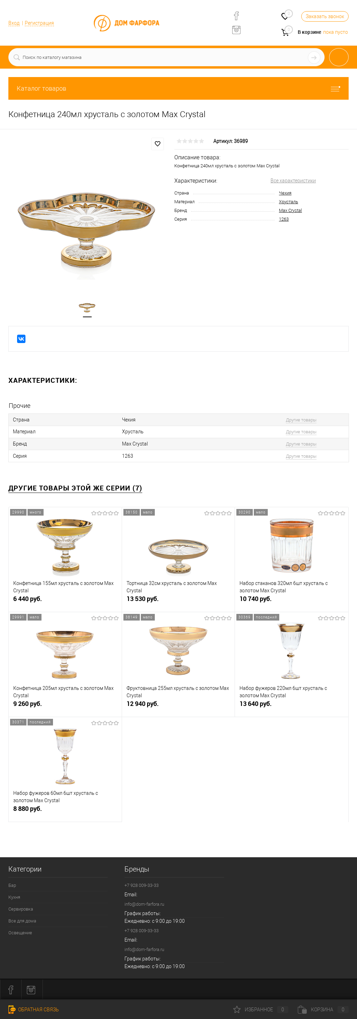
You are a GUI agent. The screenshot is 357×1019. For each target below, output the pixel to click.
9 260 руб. (65, 706)
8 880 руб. (65, 811)
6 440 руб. (65, 601)
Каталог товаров (178, 88)
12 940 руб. (178, 706)
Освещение (20, 932)
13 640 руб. (292, 706)
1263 (284, 219)
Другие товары (299, 420)
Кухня (14, 896)
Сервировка (20, 908)
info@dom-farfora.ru (144, 903)
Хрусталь (288, 201)
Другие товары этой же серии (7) (75, 487)
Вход (14, 23)
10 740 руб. (292, 601)
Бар (12, 884)
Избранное (260, 1009)
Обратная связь (33, 1009)
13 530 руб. (178, 601)
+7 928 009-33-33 (141, 884)
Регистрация (39, 23)
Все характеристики (293, 180)
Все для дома (22, 920)
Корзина (323, 1009)
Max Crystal (290, 210)
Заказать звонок (325, 16)
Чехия (285, 193)
